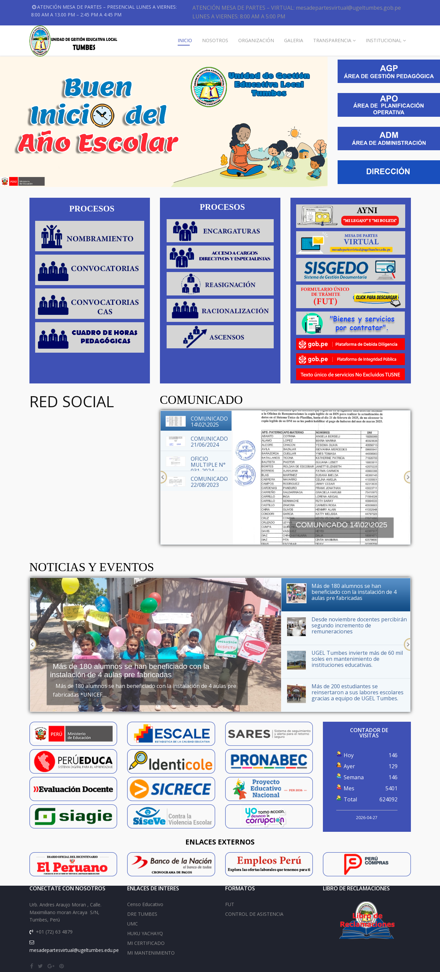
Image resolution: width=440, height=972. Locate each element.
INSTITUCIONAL (384, 40)
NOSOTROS (215, 40)
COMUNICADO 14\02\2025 (341, 525)
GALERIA (293, 40)
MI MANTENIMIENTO (151, 953)
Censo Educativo (145, 904)
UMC (132, 923)
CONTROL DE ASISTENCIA (254, 914)
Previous (164, 477)
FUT (229, 904)
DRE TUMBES (142, 914)
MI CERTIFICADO (146, 943)
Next (407, 477)
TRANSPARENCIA (332, 40)
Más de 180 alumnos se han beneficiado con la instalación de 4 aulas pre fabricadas (129, 670)
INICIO (185, 40)
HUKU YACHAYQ (145, 933)
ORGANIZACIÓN (256, 40)
